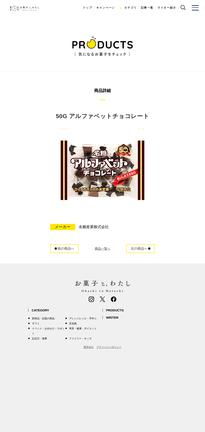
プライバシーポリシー (109, 347)
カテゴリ (129, 7)
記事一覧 (146, 7)
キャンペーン (104, 7)
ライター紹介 (166, 7)
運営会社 (88, 347)
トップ (86, 7)
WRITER (112, 317)
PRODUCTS (115, 310)
